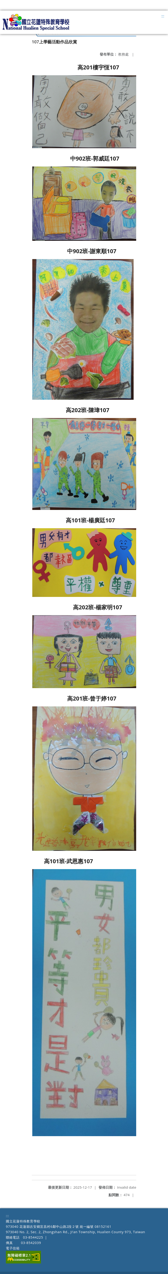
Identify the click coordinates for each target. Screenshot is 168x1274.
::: (162, 16)
